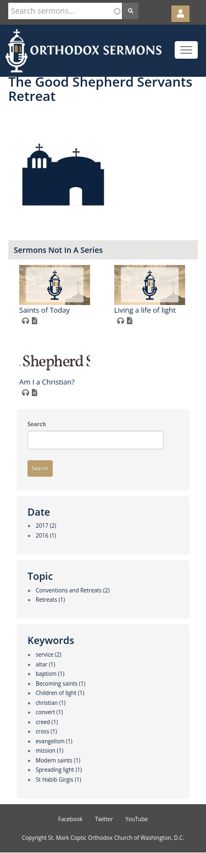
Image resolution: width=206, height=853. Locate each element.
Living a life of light (145, 310)
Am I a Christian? (47, 382)
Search (36, 424)
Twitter (104, 819)
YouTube (136, 819)
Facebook (70, 819)
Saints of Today (44, 310)
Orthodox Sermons (83, 50)
